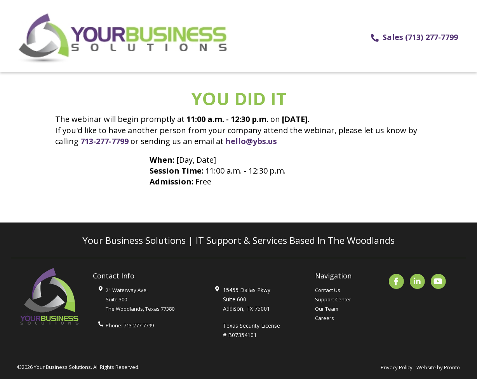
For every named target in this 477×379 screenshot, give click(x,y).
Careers (324, 318)
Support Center (333, 299)
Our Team (326, 308)
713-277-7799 (104, 141)
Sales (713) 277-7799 (420, 37)
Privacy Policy (397, 367)
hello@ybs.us (251, 141)
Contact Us (327, 290)
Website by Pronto (438, 367)
